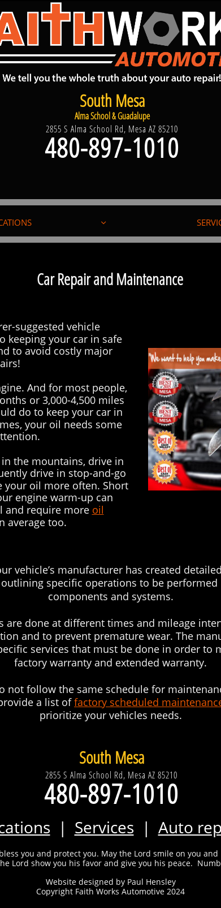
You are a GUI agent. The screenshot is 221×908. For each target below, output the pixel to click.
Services (104, 827)
